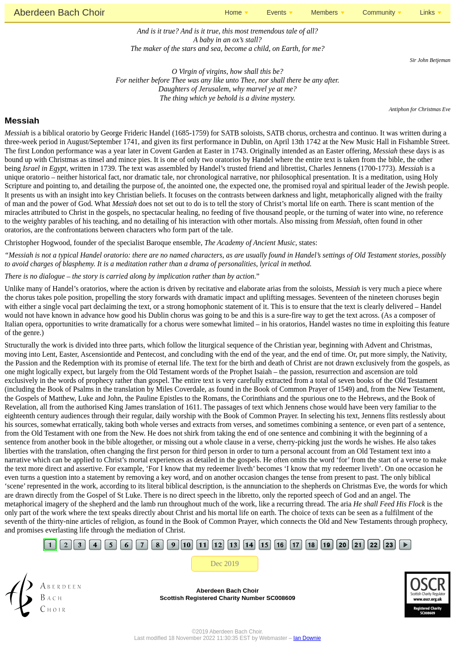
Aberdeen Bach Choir (59, 12)
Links (430, 12)
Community (382, 12)
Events (279, 12)
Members (327, 12)
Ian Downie (307, 638)
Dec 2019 (225, 563)
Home (236, 12)
